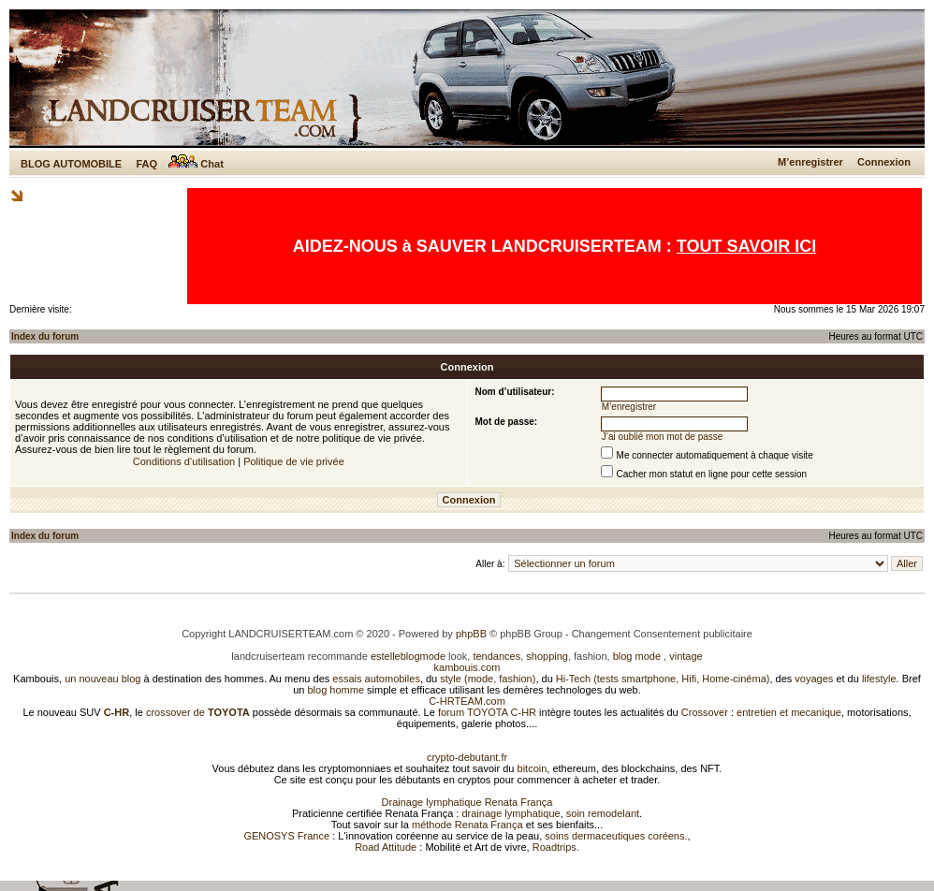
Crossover (704, 712)
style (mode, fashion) (487, 678)
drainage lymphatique (510, 813)
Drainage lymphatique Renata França (467, 802)
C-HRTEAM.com (467, 701)
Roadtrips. (556, 847)
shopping (547, 656)
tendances (496, 656)
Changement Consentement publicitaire (662, 633)
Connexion (884, 162)
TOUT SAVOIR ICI (746, 246)
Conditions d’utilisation (184, 461)
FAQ (146, 163)
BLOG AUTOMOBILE (71, 163)
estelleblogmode (408, 656)
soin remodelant (602, 813)
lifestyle (879, 678)
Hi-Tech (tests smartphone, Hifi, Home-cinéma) (663, 678)
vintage (685, 656)
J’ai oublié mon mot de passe (662, 436)
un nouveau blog (102, 678)
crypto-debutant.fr (467, 757)
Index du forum (45, 336)
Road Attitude (385, 847)
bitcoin (532, 768)
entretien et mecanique (789, 712)
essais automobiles (376, 678)
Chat (196, 163)
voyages (814, 678)
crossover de (196, 712)
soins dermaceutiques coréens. (616, 835)
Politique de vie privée (293, 461)
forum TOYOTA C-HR (487, 712)
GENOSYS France (286, 835)
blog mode (637, 656)
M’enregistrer (810, 162)
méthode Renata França (467, 824)
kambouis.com (467, 667)
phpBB (471, 633)
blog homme (336, 689)
